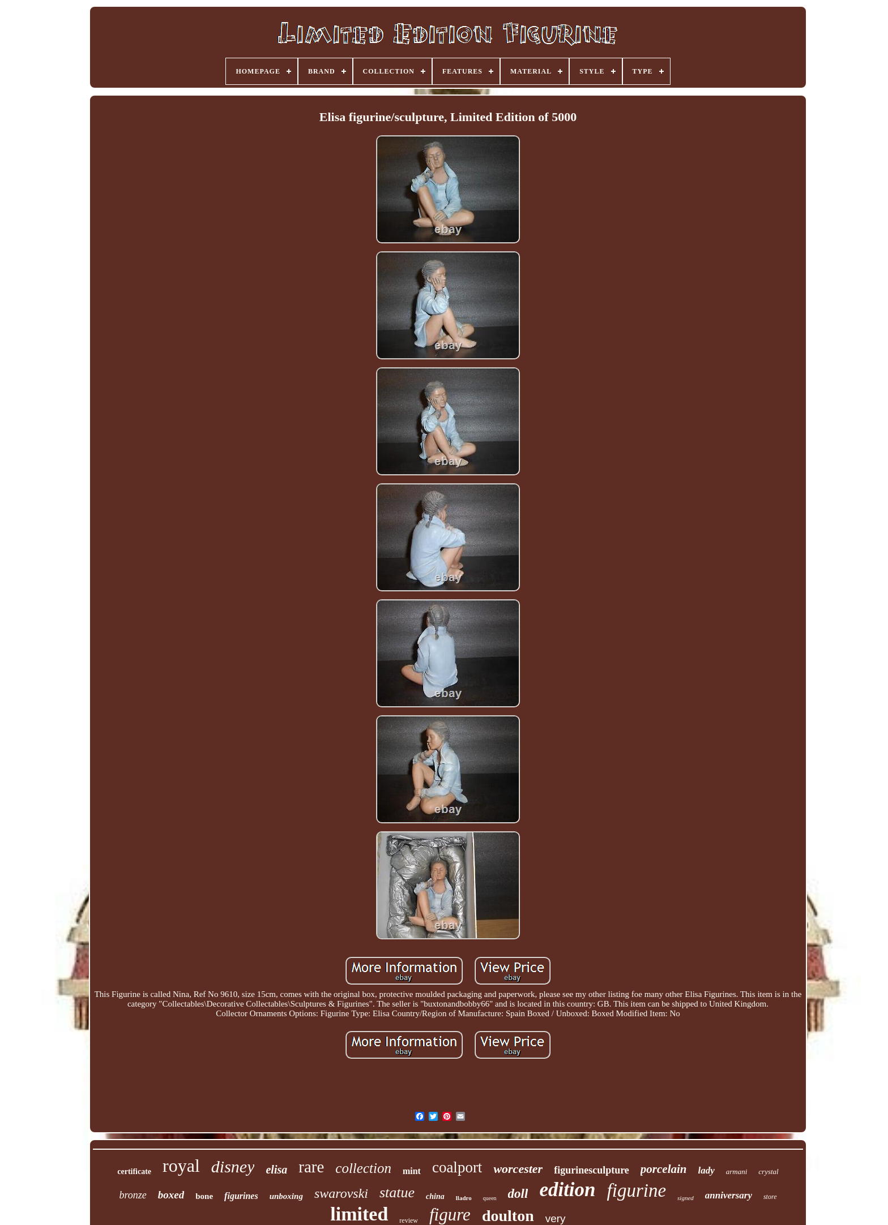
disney (233, 1166)
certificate (134, 1171)
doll (518, 1194)
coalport (457, 1167)
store (770, 1197)
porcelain (664, 1169)
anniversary (728, 1195)
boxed (171, 1195)
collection (363, 1168)
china (435, 1196)
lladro (464, 1197)
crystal (768, 1171)
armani (737, 1171)
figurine (637, 1190)
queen (490, 1198)
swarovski (341, 1193)
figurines (241, 1196)
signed (685, 1197)
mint (412, 1171)
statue (397, 1192)
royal (181, 1165)
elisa (276, 1169)
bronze (132, 1195)
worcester (518, 1169)
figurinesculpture (591, 1170)
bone (204, 1196)
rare (311, 1167)
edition (567, 1190)
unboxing (286, 1196)
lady (706, 1170)
